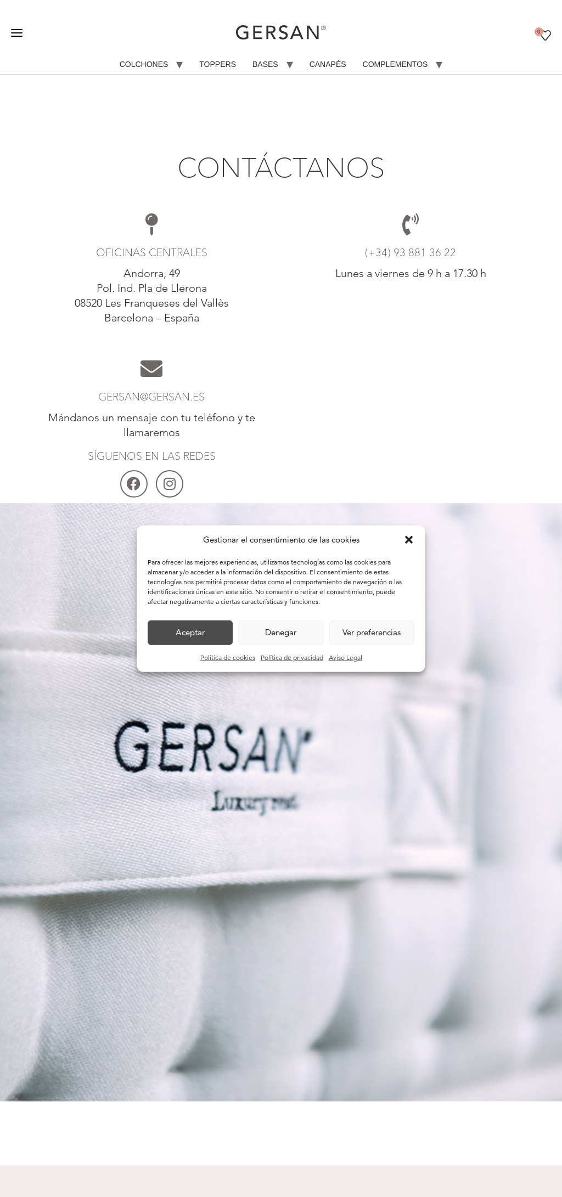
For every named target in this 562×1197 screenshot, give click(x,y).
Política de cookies (227, 657)
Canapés (328, 64)
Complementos (395, 64)
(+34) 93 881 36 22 (410, 252)
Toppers (217, 64)
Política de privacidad (292, 657)
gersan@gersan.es (151, 396)
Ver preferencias (371, 632)
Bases (265, 64)
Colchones (144, 64)
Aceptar (190, 632)
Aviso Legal (345, 657)
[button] (408, 539)
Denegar (280, 632)
